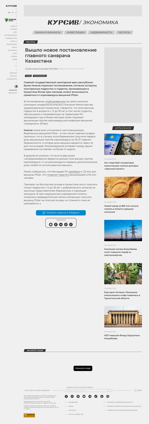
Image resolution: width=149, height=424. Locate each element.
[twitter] (78, 396)
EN (13, 12)
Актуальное (123, 128)
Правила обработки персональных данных (124, 406)
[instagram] (72, 396)
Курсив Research (10, 35)
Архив (14, 59)
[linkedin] (101, 396)
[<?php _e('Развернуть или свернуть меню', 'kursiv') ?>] (16, 86)
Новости (13, 26)
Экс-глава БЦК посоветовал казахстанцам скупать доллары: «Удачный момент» (121, 166)
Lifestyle (13, 41)
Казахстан (13, 90)
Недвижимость (101, 32)
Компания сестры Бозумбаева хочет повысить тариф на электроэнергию (120, 252)
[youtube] (84, 396)
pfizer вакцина (40, 76)
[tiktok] (95, 396)
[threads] (107, 396)
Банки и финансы (48, 32)
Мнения (14, 56)
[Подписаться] (110, 390)
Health (14, 47)
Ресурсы (124, 32)
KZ (16, 12)
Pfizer (28, 76)
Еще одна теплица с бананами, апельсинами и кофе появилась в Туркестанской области (122, 295)
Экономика (12, 50)
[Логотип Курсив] (11, 6)
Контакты (72, 410)
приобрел (74, 171)
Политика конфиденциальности (120, 402)
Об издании (73, 402)
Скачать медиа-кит (76, 414)
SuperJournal (11, 44)
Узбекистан (12, 93)
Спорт (14, 53)
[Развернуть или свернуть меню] (16, 66)
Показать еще (83, 368)
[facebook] (66, 396)
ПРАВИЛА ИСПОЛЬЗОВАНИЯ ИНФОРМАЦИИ (122, 410)
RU (9, 12)
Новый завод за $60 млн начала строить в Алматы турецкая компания (121, 209)
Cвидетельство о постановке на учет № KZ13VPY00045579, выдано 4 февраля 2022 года (40, 402)
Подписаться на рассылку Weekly (79, 387)
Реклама (13, 76)
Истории (13, 29)
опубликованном (55, 101)
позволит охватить (58, 174)
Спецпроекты (12, 79)
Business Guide (11, 38)
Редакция (13, 73)
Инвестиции (76, 32)
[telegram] (89, 396)
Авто (15, 32)
